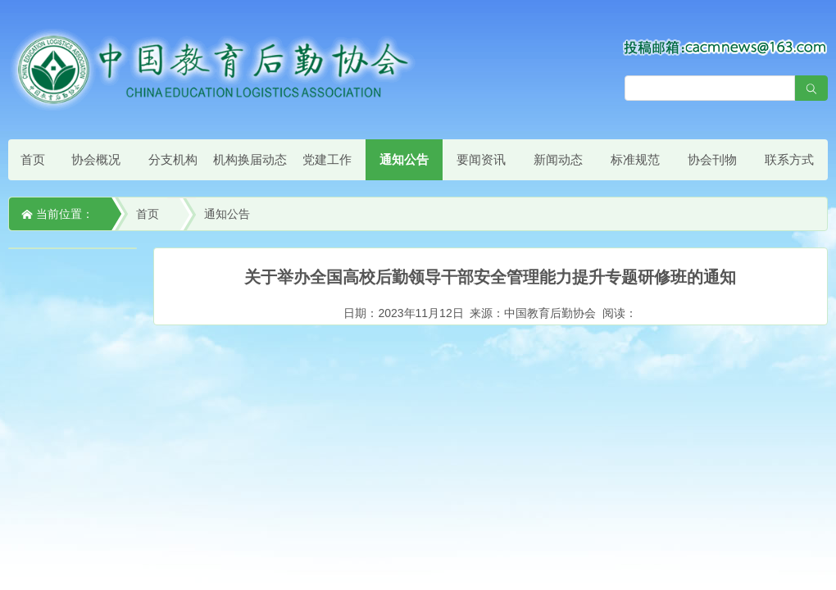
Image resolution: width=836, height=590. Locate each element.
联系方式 (789, 159)
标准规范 (635, 159)
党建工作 (327, 159)
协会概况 (95, 159)
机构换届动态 (250, 159)
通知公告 (404, 159)
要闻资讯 (481, 159)
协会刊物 (712, 159)
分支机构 (173, 159)
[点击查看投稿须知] (725, 46)
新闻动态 (558, 159)
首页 (32, 159)
